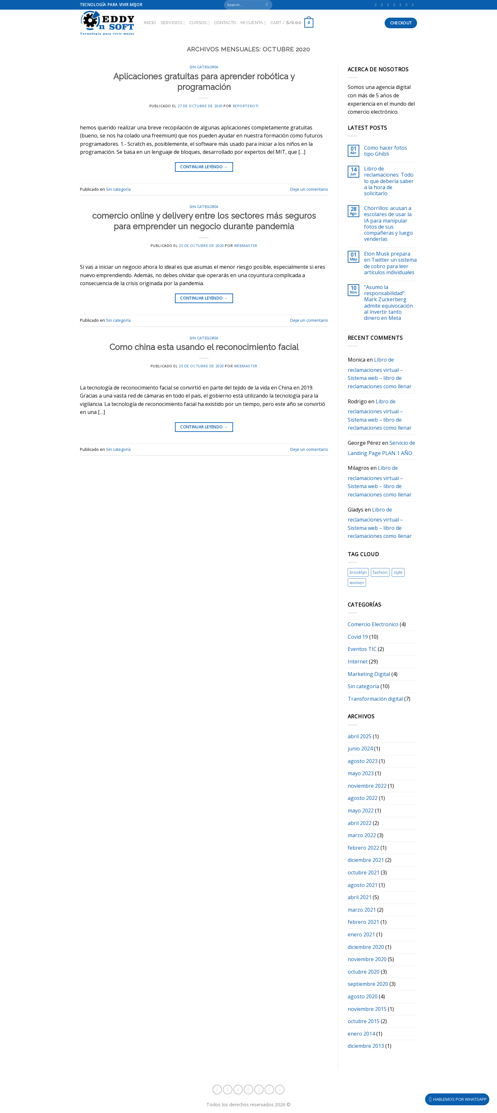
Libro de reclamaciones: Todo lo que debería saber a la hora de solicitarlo (389, 181)
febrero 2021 (363, 921)
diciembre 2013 (366, 1045)
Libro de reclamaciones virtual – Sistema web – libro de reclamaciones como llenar (380, 373)
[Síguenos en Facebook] (377, 5)
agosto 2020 (363, 996)
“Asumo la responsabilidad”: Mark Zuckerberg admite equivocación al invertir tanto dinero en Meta (388, 302)
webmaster (245, 245)
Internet (358, 661)
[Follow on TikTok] (389, 5)
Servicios (173, 23)
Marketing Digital (369, 674)
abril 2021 (359, 897)
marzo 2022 (362, 835)
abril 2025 (359, 736)
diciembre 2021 (366, 859)
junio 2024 (360, 748)
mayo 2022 (361, 810)
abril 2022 (359, 823)
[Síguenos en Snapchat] (395, 5)
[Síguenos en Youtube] (414, 5)
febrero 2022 (363, 847)
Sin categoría (204, 67)
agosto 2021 (363, 885)
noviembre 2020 (367, 959)
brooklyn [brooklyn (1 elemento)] (358, 572)
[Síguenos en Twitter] (402, 5)
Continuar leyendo (204, 167)
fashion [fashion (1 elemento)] (380, 572)
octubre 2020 (363, 971)
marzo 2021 (362, 909)
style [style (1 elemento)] (398, 572)
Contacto (225, 22)
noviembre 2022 (367, 785)
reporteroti (246, 105)
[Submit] (267, 5)
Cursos (199, 23)
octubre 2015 (363, 1021)
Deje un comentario (309, 189)
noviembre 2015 (367, 1008)
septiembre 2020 (368, 983)
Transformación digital (375, 698)
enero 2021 (361, 934)
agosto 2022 (363, 798)
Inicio (150, 22)
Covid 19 (358, 636)
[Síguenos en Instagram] (383, 5)
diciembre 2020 (366, 947)
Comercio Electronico (373, 624)
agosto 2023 (363, 761)
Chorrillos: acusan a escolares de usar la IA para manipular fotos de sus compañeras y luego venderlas (388, 223)
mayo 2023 (361, 773)
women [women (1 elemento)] (357, 582)
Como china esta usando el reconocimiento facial (204, 347)
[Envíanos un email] (408, 5)
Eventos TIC (362, 649)
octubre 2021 (363, 872)
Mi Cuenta (253, 23)
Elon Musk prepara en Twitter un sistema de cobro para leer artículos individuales (390, 263)
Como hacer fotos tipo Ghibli (385, 151)
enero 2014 (361, 1033)
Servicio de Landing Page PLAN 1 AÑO (381, 448)
